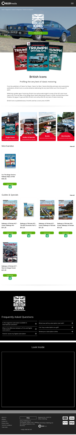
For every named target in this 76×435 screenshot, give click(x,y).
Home (3, 9)
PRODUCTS (38, 33)
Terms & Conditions (7, 426)
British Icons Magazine (28, 9)
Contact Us (4, 422)
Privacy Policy (5, 424)
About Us (4, 418)
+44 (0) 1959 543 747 (26, 430)
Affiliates (4, 420)
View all (72, 146)
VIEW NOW (10, 184)
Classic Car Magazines (17, 9)
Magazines (8, 9)
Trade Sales (5, 428)
